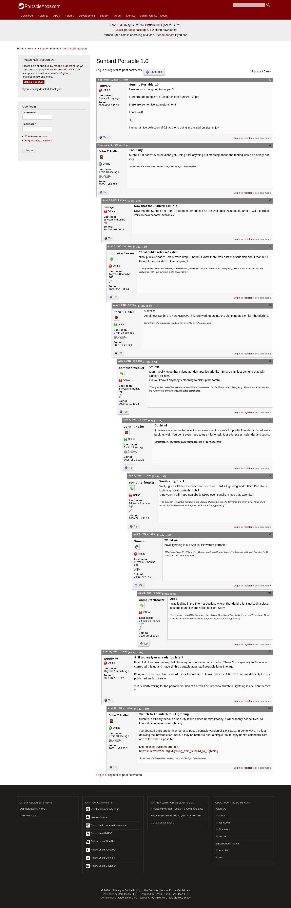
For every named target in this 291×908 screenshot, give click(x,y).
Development (87, 15)
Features (43, 15)
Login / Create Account (153, 15)
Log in (100, 70)
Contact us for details (162, 822)
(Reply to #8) (164, 535)
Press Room (223, 822)
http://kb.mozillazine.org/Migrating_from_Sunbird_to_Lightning (178, 751)
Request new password (38, 140)
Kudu (120, 25)
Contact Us (222, 850)
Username (29, 112)
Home (20, 48)
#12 (269, 708)
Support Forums (49, 48)
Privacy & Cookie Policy (126, 890)
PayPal (143, 897)
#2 (270, 145)
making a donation (65, 65)
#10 (269, 593)
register (113, 70)
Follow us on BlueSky (100, 842)
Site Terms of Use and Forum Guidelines (166, 890)
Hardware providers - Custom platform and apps (177, 808)
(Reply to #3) (140, 247)
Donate (130, 15)
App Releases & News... (33, 808)
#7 (270, 419)
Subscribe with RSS (99, 834)
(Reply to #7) (159, 476)
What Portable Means (227, 843)
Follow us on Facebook (101, 850)
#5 (270, 305)
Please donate (165, 35)
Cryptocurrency (182, 897)
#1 (270, 79)
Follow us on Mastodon (101, 866)
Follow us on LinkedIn (100, 858)
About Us (221, 808)
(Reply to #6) (155, 420)
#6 (270, 361)
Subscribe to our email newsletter (106, 825)
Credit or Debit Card (126, 897)
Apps (56, 15)
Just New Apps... (29, 815)
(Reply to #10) (135, 652)
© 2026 (105, 890)
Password (29, 124)
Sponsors (221, 836)
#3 (270, 200)
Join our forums (97, 817)
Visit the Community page (102, 809)
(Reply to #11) (141, 709)
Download (27, 15)
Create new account (36, 136)
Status (219, 857)
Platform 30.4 (153, 25)
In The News (223, 829)
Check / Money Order (160, 897)
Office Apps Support (74, 48)
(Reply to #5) (150, 361)
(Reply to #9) (169, 593)
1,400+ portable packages (131, 29)
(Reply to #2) (134, 201)
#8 (270, 475)
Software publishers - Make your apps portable (176, 815)
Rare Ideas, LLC (127, 894)
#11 (269, 651)
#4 (270, 246)
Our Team (221, 815)
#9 (270, 534)
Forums (69, 15)
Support (104, 15)
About (117, 15)
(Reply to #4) (145, 306)
